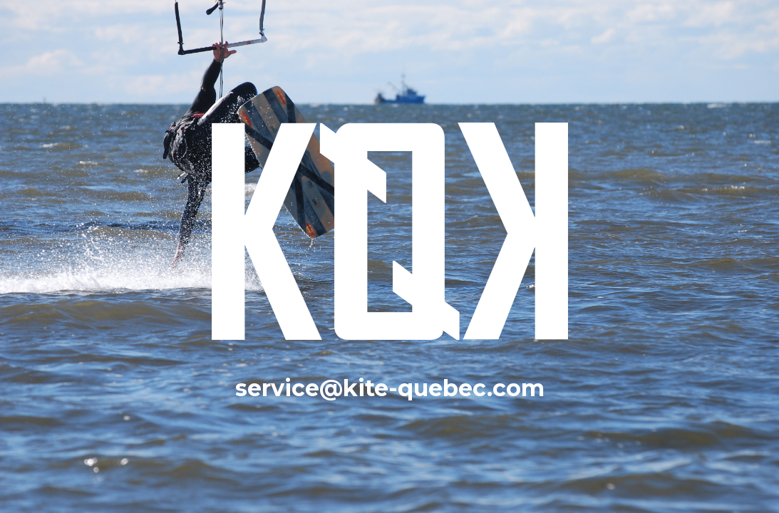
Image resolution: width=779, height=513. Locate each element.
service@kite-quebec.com (390, 388)
